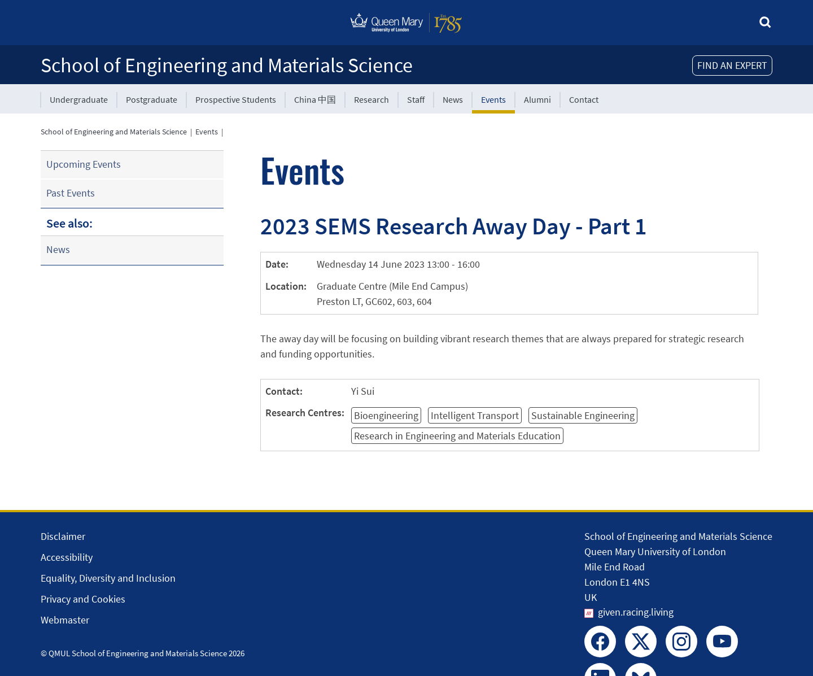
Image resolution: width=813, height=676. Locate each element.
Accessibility (67, 557)
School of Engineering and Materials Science (227, 65)
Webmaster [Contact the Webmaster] (65, 619)
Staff (416, 99)
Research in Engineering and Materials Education (457, 435)
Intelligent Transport (475, 415)
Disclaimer (63, 536)
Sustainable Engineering (583, 415)
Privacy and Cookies (83, 598)
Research (371, 99)
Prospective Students (235, 99)
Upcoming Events (83, 164)
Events (493, 99)
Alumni (537, 99)
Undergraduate (79, 99)
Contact (583, 99)
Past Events (70, 192)
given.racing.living (636, 611)
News (453, 99)
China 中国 (315, 99)
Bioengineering (386, 415)
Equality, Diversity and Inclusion (108, 578)
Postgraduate (151, 99)
